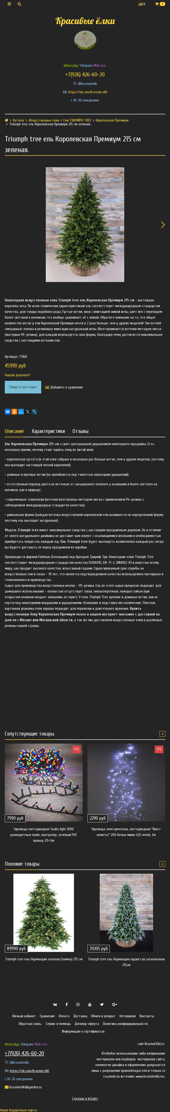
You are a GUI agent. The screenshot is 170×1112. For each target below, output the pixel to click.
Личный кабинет (24, 1016)
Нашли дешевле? (17, 375)
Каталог (19, 120)
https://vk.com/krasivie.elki (87, 92)
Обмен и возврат (103, 1016)
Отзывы (80, 431)
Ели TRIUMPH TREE (77, 120)
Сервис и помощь (58, 1024)
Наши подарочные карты (18, 1110)
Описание (14, 431)
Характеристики (48, 431)
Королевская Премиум (112, 120)
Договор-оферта (87, 1024)
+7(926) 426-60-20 (85, 74)
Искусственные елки (44, 120)
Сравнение (47, 1016)
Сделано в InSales (85, 1098)
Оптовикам (127, 1016)
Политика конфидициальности (125, 1024)
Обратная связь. (30, 1024)
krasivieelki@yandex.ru (23, 1087)
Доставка (80, 1016)
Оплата (64, 1016)
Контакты (146, 1016)
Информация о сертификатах (83, 1031)
